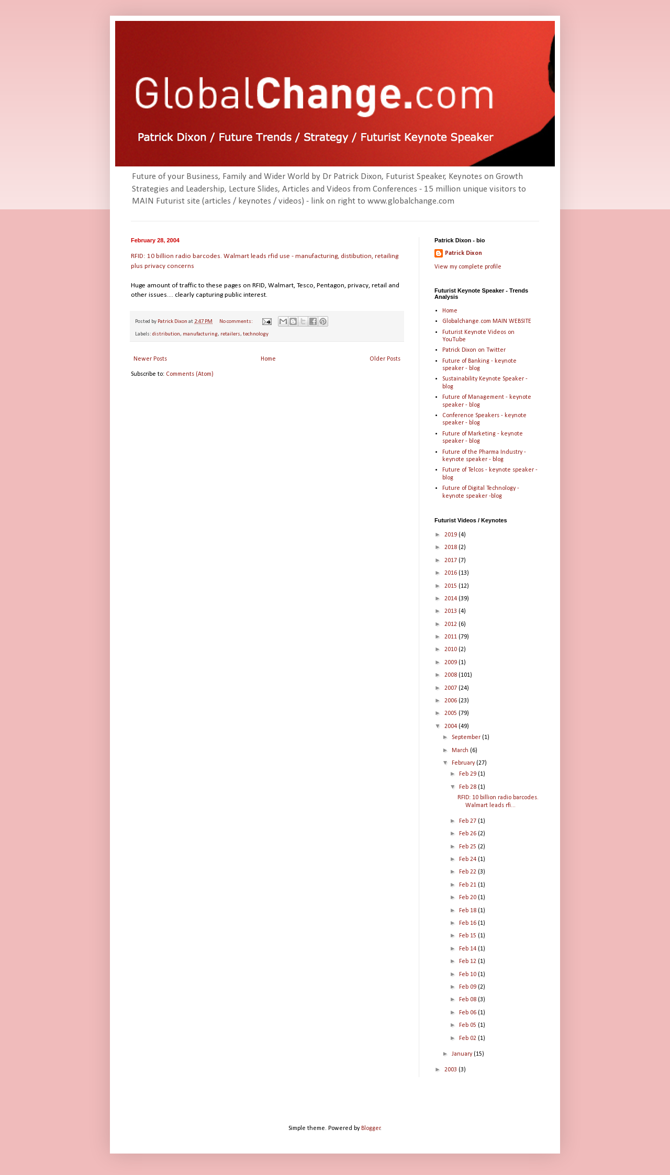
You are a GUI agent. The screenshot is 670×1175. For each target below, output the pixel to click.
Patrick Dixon (463, 253)
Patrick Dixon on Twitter (474, 350)
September (467, 737)
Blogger (371, 1128)
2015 (451, 586)
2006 (451, 701)
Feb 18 (468, 911)
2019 (451, 535)
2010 (451, 649)
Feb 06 (468, 1013)
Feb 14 (468, 949)
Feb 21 (468, 885)
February (464, 763)
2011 (451, 637)
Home (268, 359)
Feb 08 (468, 1000)
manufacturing (200, 334)
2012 (451, 624)
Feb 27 (468, 821)
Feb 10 (468, 974)
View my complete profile (467, 267)
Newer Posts (150, 359)
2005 (451, 713)
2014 (451, 599)
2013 (451, 611)
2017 (451, 560)
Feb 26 (468, 834)
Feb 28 (468, 787)
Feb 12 (468, 961)
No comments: (236, 321)
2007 (451, 688)
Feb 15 (468, 936)
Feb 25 (468, 847)
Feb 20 (468, 897)
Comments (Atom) (190, 374)
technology (256, 334)
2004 (451, 726)
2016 (451, 573)
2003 (451, 1070)
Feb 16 (468, 923)
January (463, 1054)
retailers (230, 334)
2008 (451, 675)
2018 (451, 547)
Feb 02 (468, 1038)
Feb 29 (468, 774)
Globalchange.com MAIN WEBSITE (486, 321)
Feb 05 (468, 1025)
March (461, 750)
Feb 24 (468, 859)
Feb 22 (468, 872)
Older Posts (385, 359)
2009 (451, 662)
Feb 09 (468, 987)
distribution (166, 334)
